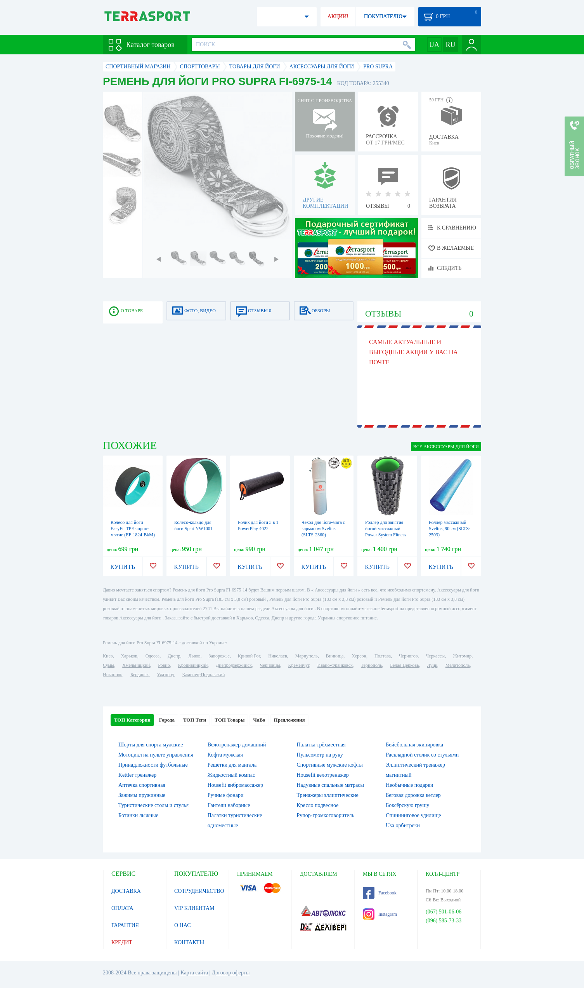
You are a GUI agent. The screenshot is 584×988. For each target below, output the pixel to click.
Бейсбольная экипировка (414, 745)
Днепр (174, 656)
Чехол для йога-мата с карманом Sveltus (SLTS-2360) (323, 528)
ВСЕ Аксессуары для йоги (446, 446)
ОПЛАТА (122, 908)
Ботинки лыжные (138, 815)
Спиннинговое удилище (413, 815)
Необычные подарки (409, 785)
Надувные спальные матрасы (330, 785)
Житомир (462, 656)
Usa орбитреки (403, 825)
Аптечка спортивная (141, 785)
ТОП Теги (194, 720)
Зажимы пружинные (141, 795)
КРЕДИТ (121, 942)
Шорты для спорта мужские (150, 745)
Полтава (382, 656)
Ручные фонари (226, 795)
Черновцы (270, 665)
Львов (195, 656)
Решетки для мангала (232, 765)
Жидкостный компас (231, 775)
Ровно (164, 665)
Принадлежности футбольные (153, 765)
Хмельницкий (136, 665)
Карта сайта (194, 973)
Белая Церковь (404, 665)
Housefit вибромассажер (235, 785)
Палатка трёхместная (321, 745)
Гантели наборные (229, 805)
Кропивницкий (193, 665)
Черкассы (435, 656)
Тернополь (371, 665)
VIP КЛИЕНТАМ (194, 908)
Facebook (380, 893)
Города (167, 720)
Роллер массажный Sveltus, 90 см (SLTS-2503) (449, 528)
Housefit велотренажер (323, 775)
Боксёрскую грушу (407, 805)
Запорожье (218, 656)
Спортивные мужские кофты (330, 765)
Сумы (108, 665)
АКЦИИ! (338, 16)
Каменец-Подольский (203, 674)
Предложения (289, 720)
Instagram (380, 914)
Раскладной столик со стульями (422, 755)
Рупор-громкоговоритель (325, 815)
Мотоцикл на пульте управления (155, 755)
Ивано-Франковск (335, 665)
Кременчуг (298, 665)
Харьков (129, 656)
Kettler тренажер (137, 775)
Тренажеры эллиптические (328, 795)
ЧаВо (259, 720)
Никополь (112, 674)
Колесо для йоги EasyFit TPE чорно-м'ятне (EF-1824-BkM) (133, 528)
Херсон (359, 656)
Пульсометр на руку (320, 755)
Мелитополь (457, 665)
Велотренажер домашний (237, 745)
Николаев (277, 656)
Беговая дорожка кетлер (413, 795)
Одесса (152, 656)
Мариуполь (306, 656)
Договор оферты (231, 973)
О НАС (182, 925)
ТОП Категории (132, 720)
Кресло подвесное (318, 805)
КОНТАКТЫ (189, 942)
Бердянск (139, 674)
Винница (334, 656)
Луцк (432, 665)
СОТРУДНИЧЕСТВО (199, 891)
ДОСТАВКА (126, 891)
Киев (108, 656)
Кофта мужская (225, 755)
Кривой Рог (249, 656)
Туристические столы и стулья (153, 805)
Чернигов (408, 656)
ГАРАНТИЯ (125, 925)
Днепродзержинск (234, 665)
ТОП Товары (229, 720)
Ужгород (165, 674)
